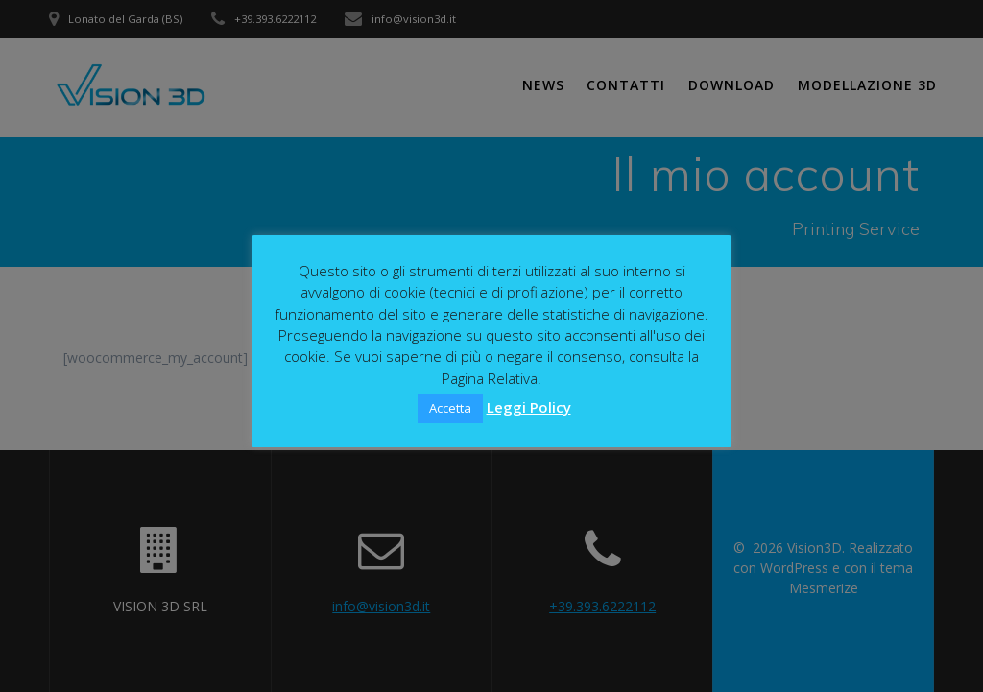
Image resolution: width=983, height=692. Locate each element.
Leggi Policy (529, 407)
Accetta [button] (450, 408)
